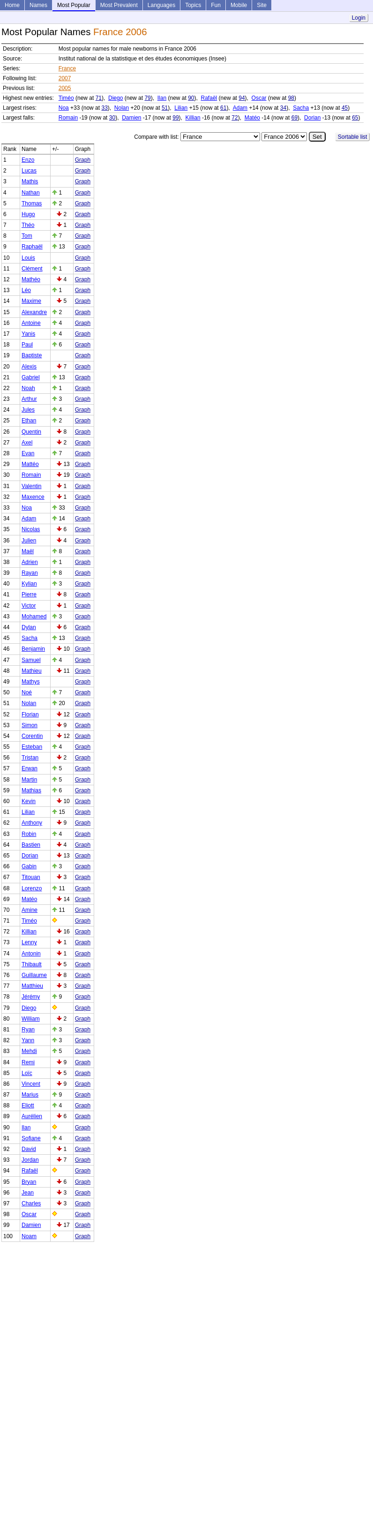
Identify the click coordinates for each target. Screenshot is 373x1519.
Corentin (32, 736)
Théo (28, 225)
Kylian (29, 583)
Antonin (31, 953)
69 (294, 117)
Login (359, 18)
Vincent (31, 1084)
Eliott (28, 1105)
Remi (28, 1062)
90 (191, 98)
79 (147, 98)
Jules (28, 409)
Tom (27, 236)
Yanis (28, 334)
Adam (240, 108)
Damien (131, 117)
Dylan (29, 627)
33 (104, 108)
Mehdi (29, 1051)
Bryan (29, 1182)
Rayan (30, 573)
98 (291, 98)
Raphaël (32, 246)
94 (242, 98)
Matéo (252, 117)
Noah (28, 388)
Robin (29, 834)
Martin (29, 779)
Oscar (259, 98)
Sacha (301, 108)
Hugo (28, 214)
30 (112, 117)
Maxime (31, 301)
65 (355, 117)
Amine (29, 910)
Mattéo (30, 464)
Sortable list (352, 137)
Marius (30, 1094)
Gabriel (31, 377)
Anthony (32, 823)
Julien (29, 540)
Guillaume (34, 975)
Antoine (31, 323)
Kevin (29, 801)
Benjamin (33, 649)
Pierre (29, 594)
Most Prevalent (119, 5)
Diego (115, 98)
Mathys (31, 681)
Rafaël (209, 98)
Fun (216, 5)
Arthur (29, 399)
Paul (27, 344)
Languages (161, 5)
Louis (28, 258)
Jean (28, 1192)
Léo (26, 290)
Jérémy (31, 996)
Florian (30, 714)
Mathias (31, 790)
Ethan (29, 420)
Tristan (30, 757)
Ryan (28, 1029)
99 (175, 117)
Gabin (29, 866)
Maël (28, 551)
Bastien (31, 845)
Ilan (161, 98)
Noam (29, 1236)
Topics (193, 5)
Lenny (29, 942)
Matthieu (32, 986)
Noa (64, 108)
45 (345, 108)
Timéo (66, 98)
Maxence (33, 497)
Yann (28, 1040)
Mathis (30, 181)
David (29, 1149)
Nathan (31, 192)
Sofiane (31, 1138)
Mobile (239, 5)
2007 (65, 78)
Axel (27, 442)
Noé (27, 692)
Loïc (27, 1073)
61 (223, 108)
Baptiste (32, 355)
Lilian (180, 108)
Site (262, 5)
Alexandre (34, 312)
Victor (29, 605)
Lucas (29, 170)
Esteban (32, 747)
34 (283, 108)
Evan (28, 453)
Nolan (121, 108)
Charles (31, 1203)
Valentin (31, 486)
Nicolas (31, 529)
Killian (193, 117)
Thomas (32, 203)
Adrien (30, 562)
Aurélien (32, 1116)
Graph (82, 160)
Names (38, 5)
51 (165, 108)
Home (12, 5)
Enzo (28, 160)
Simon (29, 725)
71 (99, 98)
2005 (65, 88)
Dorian (312, 117)
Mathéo (31, 279)
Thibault (32, 964)
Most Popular (73, 5)
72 (234, 117)
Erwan (29, 768)
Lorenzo (32, 888)
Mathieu (32, 671)
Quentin (31, 432)
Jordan (30, 1160)
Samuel (31, 660)
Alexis (29, 366)
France (67, 68)
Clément (32, 268)
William (31, 1018)
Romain (68, 117)
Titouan (31, 877)
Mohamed (34, 616)
